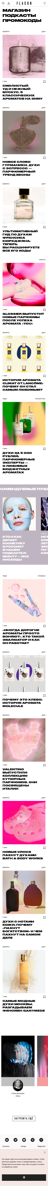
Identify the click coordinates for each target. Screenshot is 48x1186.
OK (24, 1177)
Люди (5, 399)
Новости (42, 260)
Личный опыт (40, 399)
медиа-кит (41, 1146)
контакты (6, 1146)
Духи (43, 31)
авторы (23, 1146)
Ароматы (6, 31)
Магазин (16, 10)
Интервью (41, 576)
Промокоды (22, 20)
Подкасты (19, 15)
